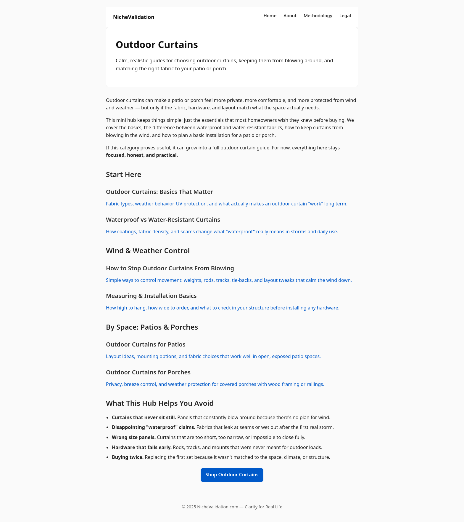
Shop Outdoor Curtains (231, 474)
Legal (345, 15)
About (290, 15)
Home (269, 15)
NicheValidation (133, 16)
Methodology (318, 15)
